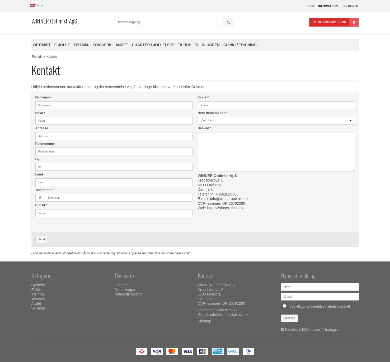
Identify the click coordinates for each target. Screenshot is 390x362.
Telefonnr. (44, 190)
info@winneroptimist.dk (229, 199)
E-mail (41, 205)
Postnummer (45, 144)
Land (39, 174)
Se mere (38, 308)
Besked (205, 128)
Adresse (41, 128)
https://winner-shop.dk (225, 208)
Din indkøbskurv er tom (336, 22)
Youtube (313, 329)
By (37, 159)
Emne (203, 97)
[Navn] (320, 286)
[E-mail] (320, 296)
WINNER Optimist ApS (54, 21)
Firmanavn (43, 97)
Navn (40, 113)
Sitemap (204, 321)
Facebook (293, 329)
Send (41, 239)
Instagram (333, 329)
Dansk (36, 5)
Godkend (289, 318)
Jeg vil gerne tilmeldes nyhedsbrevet (320, 305)
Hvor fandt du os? (213, 113)
